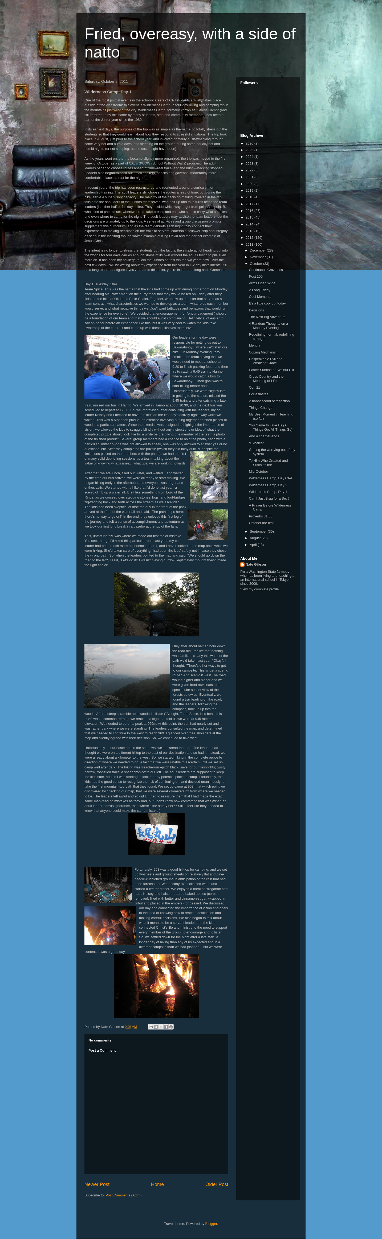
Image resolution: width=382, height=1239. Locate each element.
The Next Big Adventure (267, 317)
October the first (261, 523)
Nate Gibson (256, 564)
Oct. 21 (254, 387)
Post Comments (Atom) (124, 1195)
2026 (250, 143)
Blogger (211, 1224)
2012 (250, 238)
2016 (250, 211)
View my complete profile (259, 589)
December (258, 250)
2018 (250, 197)
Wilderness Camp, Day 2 (268, 485)
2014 (250, 224)
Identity (254, 345)
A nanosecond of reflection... (270, 401)
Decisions (256, 310)
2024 (250, 157)
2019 (250, 190)
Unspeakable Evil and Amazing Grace (265, 361)
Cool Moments (260, 297)
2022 (250, 170)
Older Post (216, 1184)
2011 (250, 244)
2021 (250, 177)
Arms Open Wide (262, 283)
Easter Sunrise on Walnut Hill (271, 370)
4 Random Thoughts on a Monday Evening (268, 326)
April (254, 545)
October (256, 264)
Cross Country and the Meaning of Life (266, 378)
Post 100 (255, 276)
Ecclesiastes (258, 394)
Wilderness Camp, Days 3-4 (270, 478)
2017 (250, 204)
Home (157, 1184)
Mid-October (258, 472)
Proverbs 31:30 (260, 516)
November (258, 257)
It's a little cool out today (267, 303)
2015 (250, 217)
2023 (250, 164)
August (256, 538)
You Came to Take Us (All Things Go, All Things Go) (270, 427)
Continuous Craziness (266, 270)
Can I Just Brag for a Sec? (269, 498)
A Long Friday (259, 290)
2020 (250, 184)
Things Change (260, 408)
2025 (250, 150)
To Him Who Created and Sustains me (268, 463)
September (259, 531)
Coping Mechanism (263, 352)
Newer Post (96, 1184)
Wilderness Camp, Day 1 (268, 492)
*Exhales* (256, 443)
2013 (250, 231)
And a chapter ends (264, 436)
